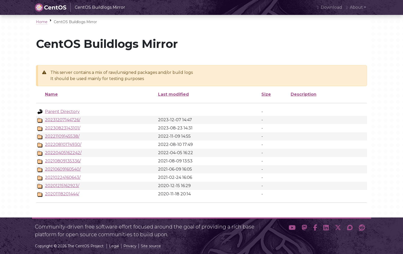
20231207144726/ (62, 119)
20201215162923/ (62, 185)
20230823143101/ (62, 128)
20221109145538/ (62, 136)
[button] (292, 228)
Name (51, 94)
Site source (151, 246)
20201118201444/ (62, 193)
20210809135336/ (63, 161)
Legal (114, 246)
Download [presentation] (329, 7)
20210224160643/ (62, 177)
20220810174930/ (63, 144)
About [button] (354, 7)
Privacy (129, 246)
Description (303, 94)
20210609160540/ (63, 169)
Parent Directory (62, 111)
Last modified (173, 94)
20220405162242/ (63, 152)
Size (266, 94)
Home (42, 22)
